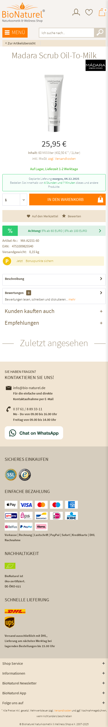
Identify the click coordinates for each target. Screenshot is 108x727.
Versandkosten (62, 710)
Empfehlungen (22, 322)
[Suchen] (100, 33)
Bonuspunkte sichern (39, 261)
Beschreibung (14, 279)
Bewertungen (14, 293)
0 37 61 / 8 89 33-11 (24, 408)
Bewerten (71, 216)
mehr (71, 299)
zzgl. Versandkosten (62, 158)
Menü (15, 32)
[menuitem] (76, 12)
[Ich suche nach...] (72, 33)
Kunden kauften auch (29, 311)
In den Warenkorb (75, 199)
